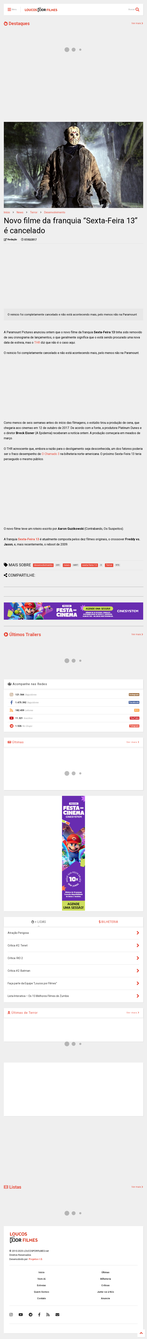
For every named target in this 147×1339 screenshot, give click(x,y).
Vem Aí (42, 1279)
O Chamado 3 (51, 454)
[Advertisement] (73, 89)
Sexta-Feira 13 (28, 539)
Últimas (16, 742)
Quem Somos (41, 1292)
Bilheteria (105, 1279)
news (20, 212)
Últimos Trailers (22, 634)
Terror (34, 212)
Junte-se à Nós (105, 1292)
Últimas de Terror (23, 1013)
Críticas (105, 1285)
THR (37, 342)
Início (7, 212)
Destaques (17, 23)
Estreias (41, 1285)
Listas (12, 1187)
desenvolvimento (54, 212)
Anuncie (105, 1298)
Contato (41, 1298)
